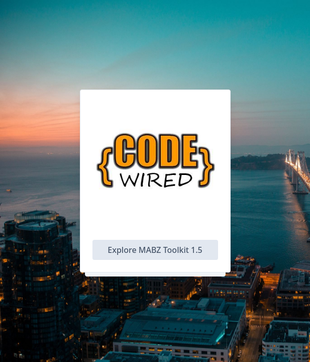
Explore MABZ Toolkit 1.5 (155, 249)
